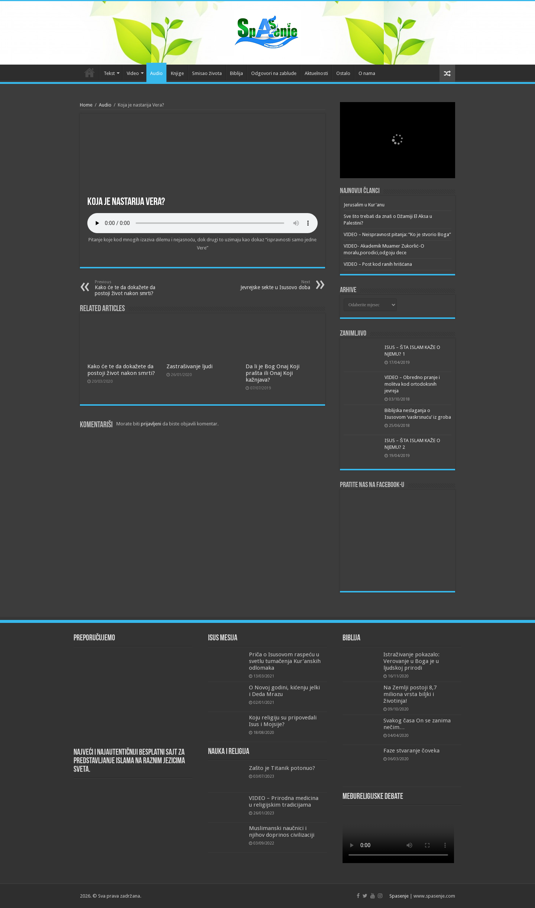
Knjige (177, 73)
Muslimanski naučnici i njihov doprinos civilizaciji (281, 831)
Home (86, 105)
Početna (89, 72)
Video (133, 73)
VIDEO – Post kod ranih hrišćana (378, 264)
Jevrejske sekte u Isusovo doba (272, 285)
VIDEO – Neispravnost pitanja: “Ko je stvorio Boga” (397, 234)
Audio (156, 73)
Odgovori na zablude (273, 73)
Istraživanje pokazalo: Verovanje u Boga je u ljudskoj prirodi (411, 661)
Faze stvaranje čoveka (411, 750)
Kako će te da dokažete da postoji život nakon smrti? (133, 288)
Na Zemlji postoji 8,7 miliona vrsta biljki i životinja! (410, 694)
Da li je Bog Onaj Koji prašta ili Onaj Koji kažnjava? (272, 373)
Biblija (236, 73)
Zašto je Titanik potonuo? (282, 768)
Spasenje (399, 896)
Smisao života (207, 73)
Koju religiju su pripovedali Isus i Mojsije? (283, 721)
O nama (367, 73)
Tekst (109, 73)
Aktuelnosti (316, 73)
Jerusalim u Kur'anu (364, 205)
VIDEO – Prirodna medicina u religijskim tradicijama (283, 801)
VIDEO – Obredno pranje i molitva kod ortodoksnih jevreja (412, 384)
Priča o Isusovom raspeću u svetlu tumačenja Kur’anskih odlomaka (285, 661)
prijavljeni (151, 424)
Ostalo (343, 73)
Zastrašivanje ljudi (189, 366)
